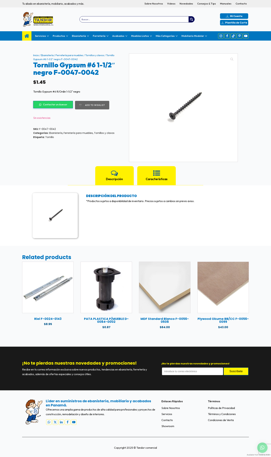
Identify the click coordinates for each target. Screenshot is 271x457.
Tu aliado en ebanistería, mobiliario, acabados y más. (53, 3)
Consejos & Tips (206, 3)
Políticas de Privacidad (221, 408)
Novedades (186, 3)
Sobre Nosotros (153, 3)
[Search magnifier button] (191, 19)
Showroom (167, 426)
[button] (232, 59)
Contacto (241, 3)
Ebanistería (47, 55)
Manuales (225, 3)
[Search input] (134, 19)
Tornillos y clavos (94, 55)
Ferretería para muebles (69, 55)
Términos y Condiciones (222, 414)
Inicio (36, 55)
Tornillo (49, 137)
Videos (171, 3)
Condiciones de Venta (221, 420)
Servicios (166, 414)
